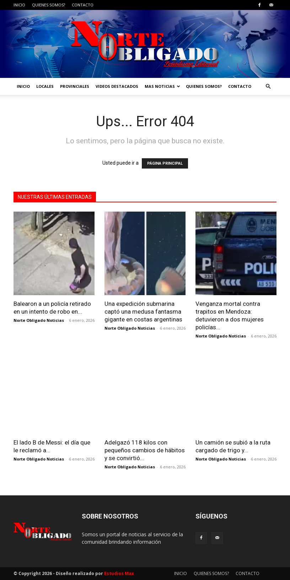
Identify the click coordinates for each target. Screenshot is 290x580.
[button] (267, 86)
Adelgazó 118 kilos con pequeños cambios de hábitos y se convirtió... (144, 450)
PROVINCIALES (74, 86)
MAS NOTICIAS (162, 86)
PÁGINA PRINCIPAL (165, 163)
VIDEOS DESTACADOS (117, 86)
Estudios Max (119, 573)
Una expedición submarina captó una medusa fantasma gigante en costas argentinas (143, 311)
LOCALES (45, 86)
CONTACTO (82, 4)
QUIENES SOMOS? (48, 4)
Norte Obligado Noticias (39, 320)
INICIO (19, 4)
